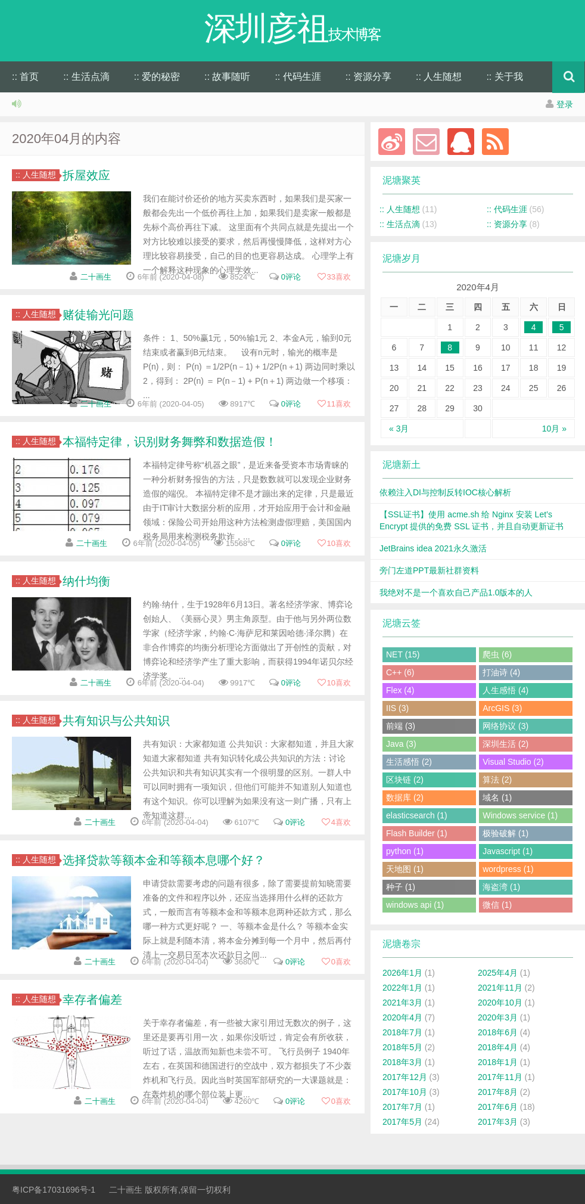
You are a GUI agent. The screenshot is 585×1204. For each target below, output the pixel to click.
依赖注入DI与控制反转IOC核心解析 (445, 492)
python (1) (405, 851)
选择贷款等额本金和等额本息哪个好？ (164, 860)
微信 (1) (497, 905)
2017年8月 (498, 1092)
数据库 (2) (405, 797)
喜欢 (334, 276)
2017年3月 (498, 1122)
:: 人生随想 (439, 77)
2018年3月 (402, 1062)
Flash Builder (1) (416, 833)
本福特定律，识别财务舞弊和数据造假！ (170, 441)
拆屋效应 (86, 175)
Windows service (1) (520, 815)
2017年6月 (498, 1107)
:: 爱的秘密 (157, 77)
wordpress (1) (508, 869)
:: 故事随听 (227, 77)
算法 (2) (497, 779)
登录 (564, 104)
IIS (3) (397, 708)
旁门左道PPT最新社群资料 (429, 570)
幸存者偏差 (92, 999)
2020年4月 (402, 1017)
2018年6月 (498, 1032)
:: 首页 (25, 77)
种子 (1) (400, 887)
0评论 (291, 276)
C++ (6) (400, 672)
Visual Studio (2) (513, 762)
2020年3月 (498, 1017)
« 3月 (399, 428)
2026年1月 (402, 973)
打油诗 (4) (501, 672)
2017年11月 (500, 1077)
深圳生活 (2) (505, 744)
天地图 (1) (405, 869)
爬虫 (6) (497, 654)
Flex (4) (400, 690)
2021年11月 (500, 987)
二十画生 (95, 276)
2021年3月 (402, 1002)
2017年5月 (402, 1122)
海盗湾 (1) (501, 887)
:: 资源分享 (368, 77)
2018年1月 (498, 1062)
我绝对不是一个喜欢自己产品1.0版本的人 (456, 592)
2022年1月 (402, 987)
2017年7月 (402, 1107)
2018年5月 (402, 1047)
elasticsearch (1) (416, 815)
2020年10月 (500, 1002)
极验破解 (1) (505, 833)
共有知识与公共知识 (116, 720)
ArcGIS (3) (502, 708)
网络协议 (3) (505, 726)
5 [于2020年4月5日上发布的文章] (561, 327)
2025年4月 (498, 973)
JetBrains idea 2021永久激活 (433, 548)
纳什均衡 (86, 581)
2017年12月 (404, 1077)
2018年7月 (402, 1032)
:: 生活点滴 (86, 77)
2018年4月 (498, 1047)
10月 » (554, 428)
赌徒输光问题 (98, 314)
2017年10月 (404, 1092)
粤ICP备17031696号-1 (53, 1189)
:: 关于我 (504, 77)
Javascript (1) (508, 851)
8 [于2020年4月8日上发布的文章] (449, 347)
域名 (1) (497, 797)
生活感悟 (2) (409, 762)
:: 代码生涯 (297, 77)
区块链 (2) (405, 779)
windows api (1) (415, 905)
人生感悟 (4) (505, 690)
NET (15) (403, 654)
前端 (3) (400, 726)
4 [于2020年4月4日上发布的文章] (533, 327)
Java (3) (401, 744)
